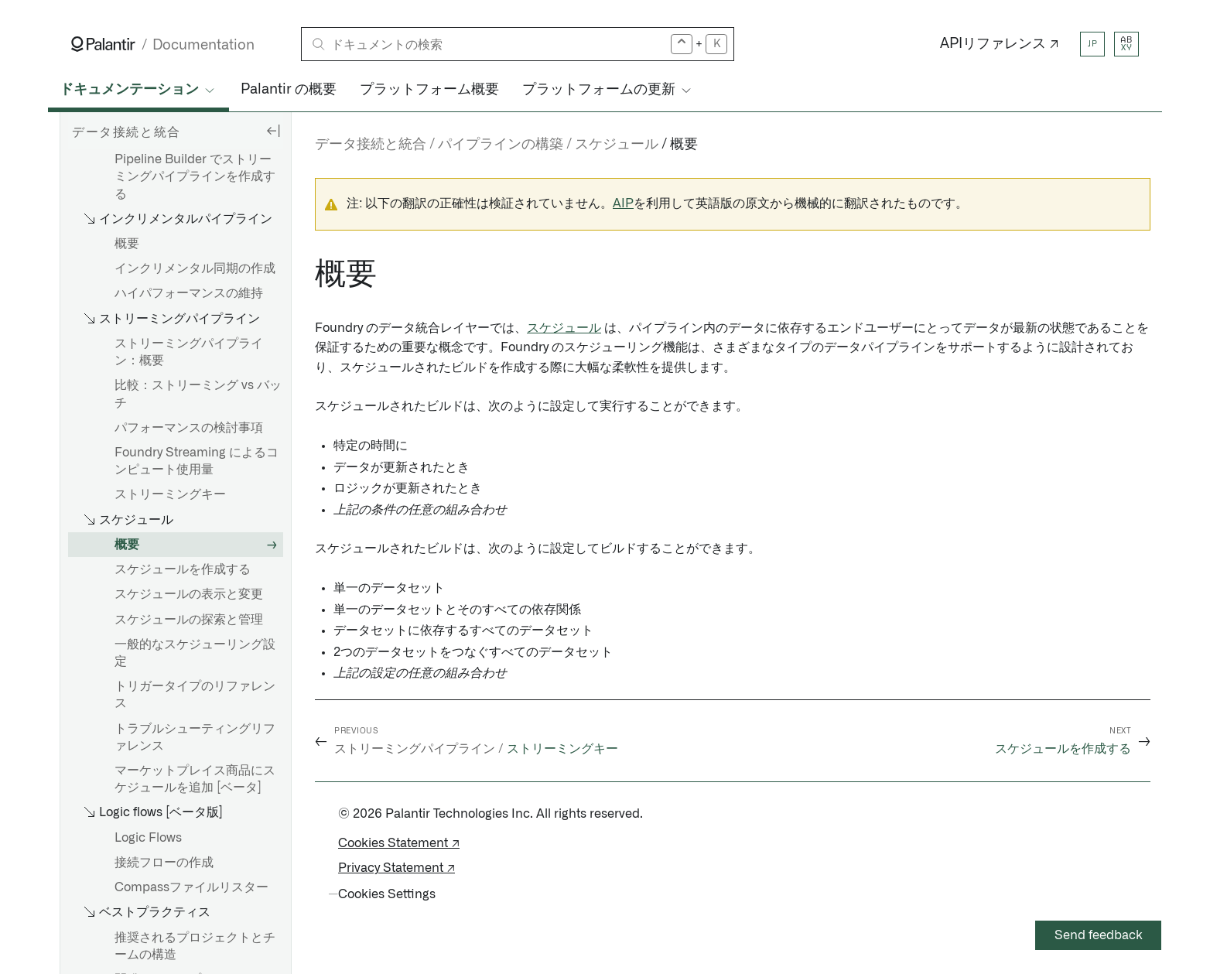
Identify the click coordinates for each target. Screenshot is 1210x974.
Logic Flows (148, 838)
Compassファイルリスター (191, 887)
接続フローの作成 (164, 862)
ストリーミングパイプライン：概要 (189, 352)
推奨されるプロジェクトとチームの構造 (195, 946)
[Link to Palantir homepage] (103, 44)
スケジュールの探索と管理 (189, 619)
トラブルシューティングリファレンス (195, 737)
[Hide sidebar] (273, 130)
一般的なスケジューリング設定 (195, 653)
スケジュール (564, 328)
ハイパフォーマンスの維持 (189, 293)
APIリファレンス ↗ (999, 44)
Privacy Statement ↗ (396, 868)
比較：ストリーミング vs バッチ (198, 393)
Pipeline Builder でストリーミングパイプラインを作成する (195, 176)
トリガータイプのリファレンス (195, 694)
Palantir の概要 (289, 90)
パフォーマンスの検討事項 (189, 428)
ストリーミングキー (170, 494)
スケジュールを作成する (183, 569)
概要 (127, 244)
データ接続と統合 (370, 145)
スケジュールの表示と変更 (189, 594)
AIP (623, 203)
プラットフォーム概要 (429, 90)
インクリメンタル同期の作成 (195, 268)
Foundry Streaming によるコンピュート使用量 (197, 461)
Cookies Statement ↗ (399, 843)
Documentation (203, 45)
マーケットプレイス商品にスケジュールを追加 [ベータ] (195, 779)
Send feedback (1098, 935)
